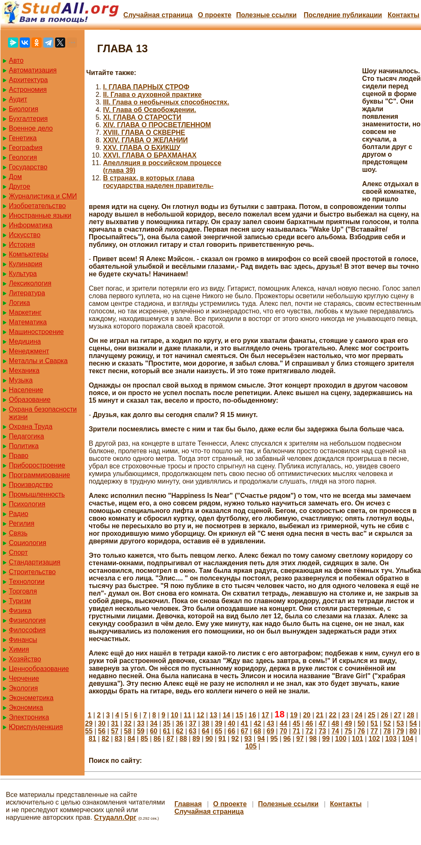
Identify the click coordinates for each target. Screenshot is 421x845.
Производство (31, 484)
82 (105, 738)
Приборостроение (37, 465)
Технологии (27, 581)
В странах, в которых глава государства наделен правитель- (158, 181)
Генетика (23, 138)
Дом (15, 176)
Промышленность (37, 494)
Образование (29, 399)
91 (222, 738)
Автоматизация (33, 70)
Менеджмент (29, 351)
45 (296, 723)
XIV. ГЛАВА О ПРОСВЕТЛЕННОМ (157, 124)
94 (261, 738)
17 (265, 715)
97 (300, 738)
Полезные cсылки (266, 15)
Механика (24, 370)
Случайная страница (158, 15)
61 (166, 731)
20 (306, 715)
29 (89, 723)
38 (205, 723)
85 (144, 738)
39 (218, 723)
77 (374, 731)
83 (118, 738)
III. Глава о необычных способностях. (166, 102)
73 (322, 731)
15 (239, 715)
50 (361, 723)
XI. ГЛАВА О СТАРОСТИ (142, 117)
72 (309, 731)
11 (187, 715)
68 (257, 731)
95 (274, 738)
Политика (24, 445)
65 (218, 731)
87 (170, 738)
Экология (23, 688)
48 (335, 723)
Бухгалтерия (28, 118)
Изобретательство (37, 205)
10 (174, 715)
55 (89, 731)
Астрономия (28, 89)
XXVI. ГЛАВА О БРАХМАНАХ (149, 155)
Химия (19, 649)
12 (200, 715)
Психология (27, 504)
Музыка (21, 380)
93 (248, 738)
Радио (18, 513)
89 (196, 738)
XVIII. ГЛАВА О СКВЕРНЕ (144, 132)
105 (251, 746)
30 (102, 723)
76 (361, 731)
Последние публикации (343, 15)
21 (319, 715)
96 (287, 738)
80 (413, 731)
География (25, 147)
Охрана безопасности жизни (43, 413)
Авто (16, 60)
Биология (23, 108)
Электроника (29, 717)
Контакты (403, 15)
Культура (23, 273)
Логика (19, 302)
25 (372, 715)
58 (128, 731)
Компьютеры (28, 254)
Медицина (25, 341)
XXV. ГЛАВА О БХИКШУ (141, 147)
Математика (28, 322)
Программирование (39, 475)
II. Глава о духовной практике (152, 94)
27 (397, 715)
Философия (27, 630)
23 (346, 715)
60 (153, 731)
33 (141, 723)
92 (235, 738)
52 (387, 723)
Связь (18, 533)
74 (335, 731)
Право (19, 455)
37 (192, 723)
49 (348, 723)
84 (131, 738)
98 (313, 738)
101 (357, 738)
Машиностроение (36, 331)
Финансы (23, 639)
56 (102, 731)
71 (296, 731)
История (22, 244)
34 (153, 723)
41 (244, 723)
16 (252, 715)
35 (166, 723)
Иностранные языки (40, 215)
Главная (188, 804)
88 (183, 738)
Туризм (20, 600)
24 (359, 715)
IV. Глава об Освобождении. (149, 109)
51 (374, 723)
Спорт (18, 552)
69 (270, 731)
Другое (19, 186)
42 (257, 723)
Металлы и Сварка (38, 360)
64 (205, 731)
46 (309, 723)
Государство (28, 167)
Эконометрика (31, 697)
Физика (20, 610)
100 (341, 738)
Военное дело (31, 128)
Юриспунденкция (36, 726)
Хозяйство (25, 659)
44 (283, 723)
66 (232, 731)
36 (179, 723)
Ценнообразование (39, 668)
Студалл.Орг (115, 817)
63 (192, 731)
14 (226, 715)
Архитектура (28, 79)
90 (209, 738)
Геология (23, 157)
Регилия (21, 523)
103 (391, 738)
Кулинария (25, 263)
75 (348, 731)
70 (283, 731)
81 (92, 738)
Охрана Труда (31, 426)
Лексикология (30, 283)
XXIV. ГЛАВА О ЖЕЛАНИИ (145, 140)
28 (410, 715)
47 (322, 723)
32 (128, 723)
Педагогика (26, 436)
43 (270, 723)
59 (141, 731)
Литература (27, 293)
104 (407, 738)
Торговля (23, 591)
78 (387, 731)
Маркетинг (25, 312)
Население (26, 389)
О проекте (214, 15)
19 (294, 715)
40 (232, 723)
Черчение (24, 678)
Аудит (18, 99)
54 (413, 723)
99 (326, 738)
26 (384, 715)
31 (115, 723)
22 (332, 715)
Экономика (26, 707)
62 (179, 731)
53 (400, 723)
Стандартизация (34, 562)
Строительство (32, 571)
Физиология (27, 620)
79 (400, 731)
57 (115, 731)
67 (244, 731)
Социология (27, 542)
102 (374, 738)
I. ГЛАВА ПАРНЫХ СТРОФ (146, 87)
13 (213, 715)
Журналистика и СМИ (43, 196)
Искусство (24, 234)
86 (157, 738)
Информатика (30, 225)
